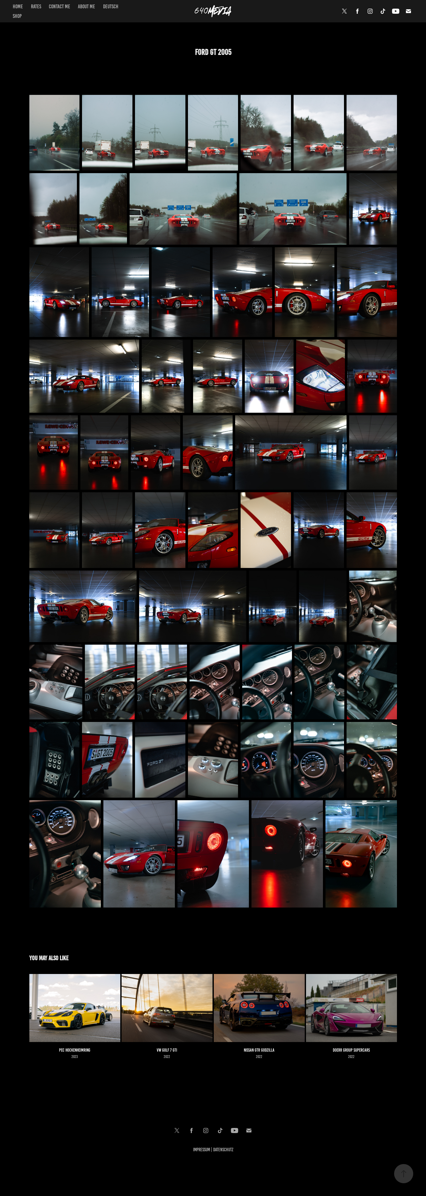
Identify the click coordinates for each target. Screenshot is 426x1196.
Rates (36, 6)
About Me (86, 6)
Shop (17, 16)
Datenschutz (223, 1149)
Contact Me (59, 6)
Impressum (201, 1149)
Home (18, 6)
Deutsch (110, 6)
